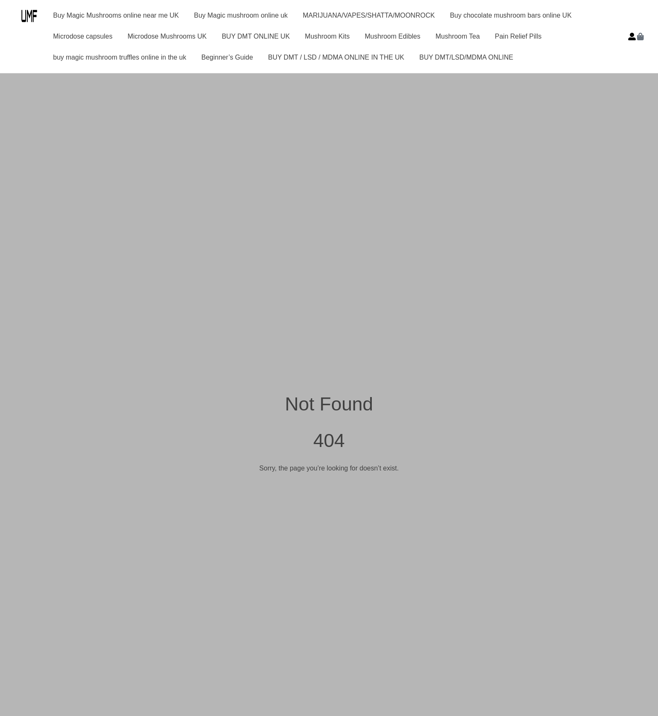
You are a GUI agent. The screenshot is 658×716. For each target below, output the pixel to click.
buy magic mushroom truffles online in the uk (119, 57)
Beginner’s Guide (227, 57)
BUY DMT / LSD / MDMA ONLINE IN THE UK (336, 57)
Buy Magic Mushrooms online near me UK (116, 15)
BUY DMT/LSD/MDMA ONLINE (466, 57)
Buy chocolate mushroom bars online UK (511, 15)
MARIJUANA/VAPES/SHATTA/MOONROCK (369, 15)
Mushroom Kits (327, 36)
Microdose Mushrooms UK (167, 36)
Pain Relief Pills (518, 36)
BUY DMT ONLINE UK (256, 36)
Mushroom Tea (458, 36)
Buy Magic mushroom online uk (240, 15)
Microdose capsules (82, 36)
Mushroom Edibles (392, 36)
